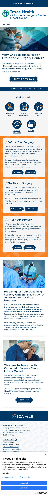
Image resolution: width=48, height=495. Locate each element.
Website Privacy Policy (12, 449)
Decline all (24, 488)
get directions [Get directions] (31, 209)
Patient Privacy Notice (11, 444)
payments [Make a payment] (17, 247)
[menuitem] (9, 108)
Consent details (7, 477)
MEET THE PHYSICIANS (23, 79)
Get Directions (8, 435)
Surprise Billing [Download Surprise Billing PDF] (10, 440)
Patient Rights (8, 442)
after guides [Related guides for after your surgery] (29, 247)
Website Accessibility (11, 447)
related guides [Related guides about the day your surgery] (16, 209)
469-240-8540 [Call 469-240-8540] (24, 3)
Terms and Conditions (11, 451)
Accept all (24, 483)
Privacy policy (25, 477)
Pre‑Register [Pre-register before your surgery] (17, 173)
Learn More (24, 400)
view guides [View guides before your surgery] (30, 173)
